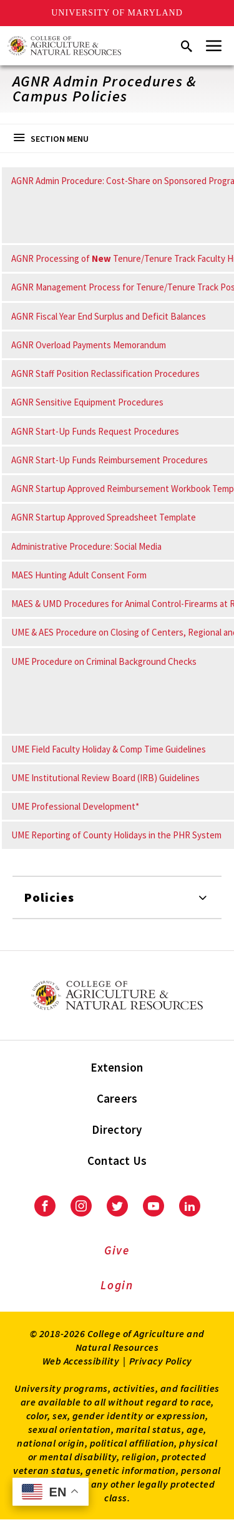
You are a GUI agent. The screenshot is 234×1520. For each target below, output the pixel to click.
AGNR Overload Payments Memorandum (88, 345)
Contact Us (117, 1160)
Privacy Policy (160, 1361)
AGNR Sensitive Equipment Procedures (87, 402)
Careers (117, 1098)
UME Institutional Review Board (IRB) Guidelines (105, 778)
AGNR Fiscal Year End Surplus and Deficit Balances (108, 316)
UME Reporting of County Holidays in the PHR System (116, 835)
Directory (117, 1129)
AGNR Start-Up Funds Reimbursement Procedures (109, 460)
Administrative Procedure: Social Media (86, 546)
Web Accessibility (81, 1361)
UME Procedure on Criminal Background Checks (104, 661)
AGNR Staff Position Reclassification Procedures (105, 373)
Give (117, 1250)
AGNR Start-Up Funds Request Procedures (95, 431)
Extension (116, 1067)
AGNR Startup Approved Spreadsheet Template (103, 517)
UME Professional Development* (75, 806)
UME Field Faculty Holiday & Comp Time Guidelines (108, 749)
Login (117, 1284)
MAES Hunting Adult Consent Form (79, 575)
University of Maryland (117, 12)
